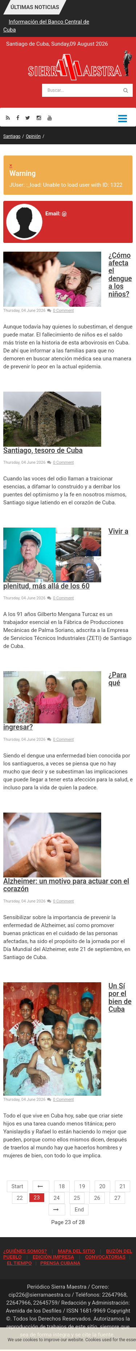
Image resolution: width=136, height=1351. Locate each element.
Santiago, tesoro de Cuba (43, 450)
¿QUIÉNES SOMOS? (25, 1251)
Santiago (11, 136)
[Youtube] (50, 117)
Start (17, 1186)
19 (82, 1186)
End (79, 1209)
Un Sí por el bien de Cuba (120, 997)
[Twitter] (27, 117)
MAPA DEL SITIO (76, 1251)
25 (77, 1198)
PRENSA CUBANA (60, 1263)
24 (57, 1198)
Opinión (33, 136)
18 (62, 1186)
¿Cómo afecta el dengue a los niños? (120, 274)
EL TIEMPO (19, 1263)
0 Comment (60, 310)
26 (97, 1198)
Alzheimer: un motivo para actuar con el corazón (66, 885)
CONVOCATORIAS (105, 1257)
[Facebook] (17, 117)
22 (20, 1198)
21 (123, 1186)
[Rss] (8, 117)
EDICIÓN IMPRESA (53, 1257)
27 (117, 1198)
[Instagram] (39, 117)
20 (102, 1186)
